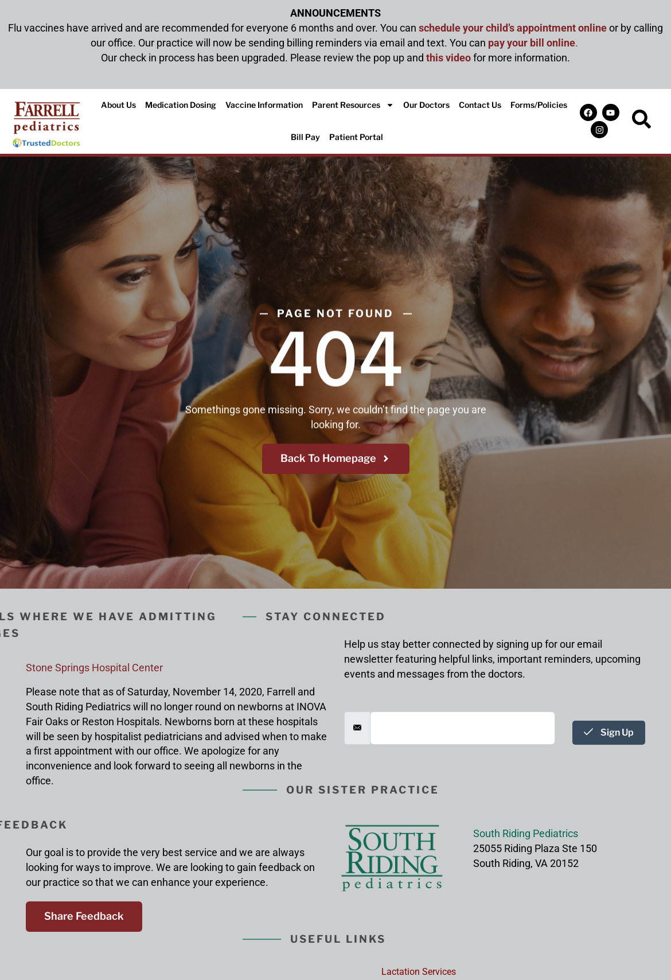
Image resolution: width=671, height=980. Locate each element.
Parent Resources (353, 105)
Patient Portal (356, 137)
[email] (462, 728)
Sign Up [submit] (609, 732)
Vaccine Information (264, 105)
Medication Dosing (180, 105)
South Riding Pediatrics (525, 833)
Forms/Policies (538, 105)
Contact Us (480, 105)
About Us (118, 105)
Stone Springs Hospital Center (94, 668)
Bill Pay (305, 137)
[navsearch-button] (641, 121)
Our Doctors (426, 105)
